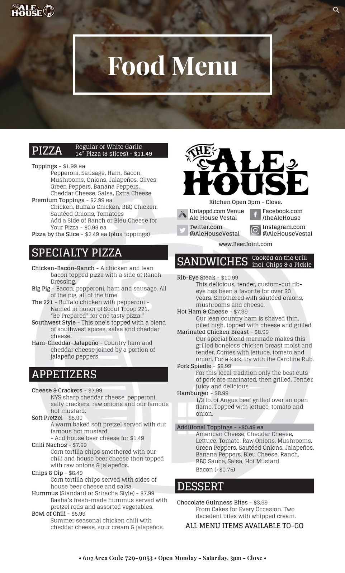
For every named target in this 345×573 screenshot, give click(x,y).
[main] (172, 64)
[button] (336, 10)
